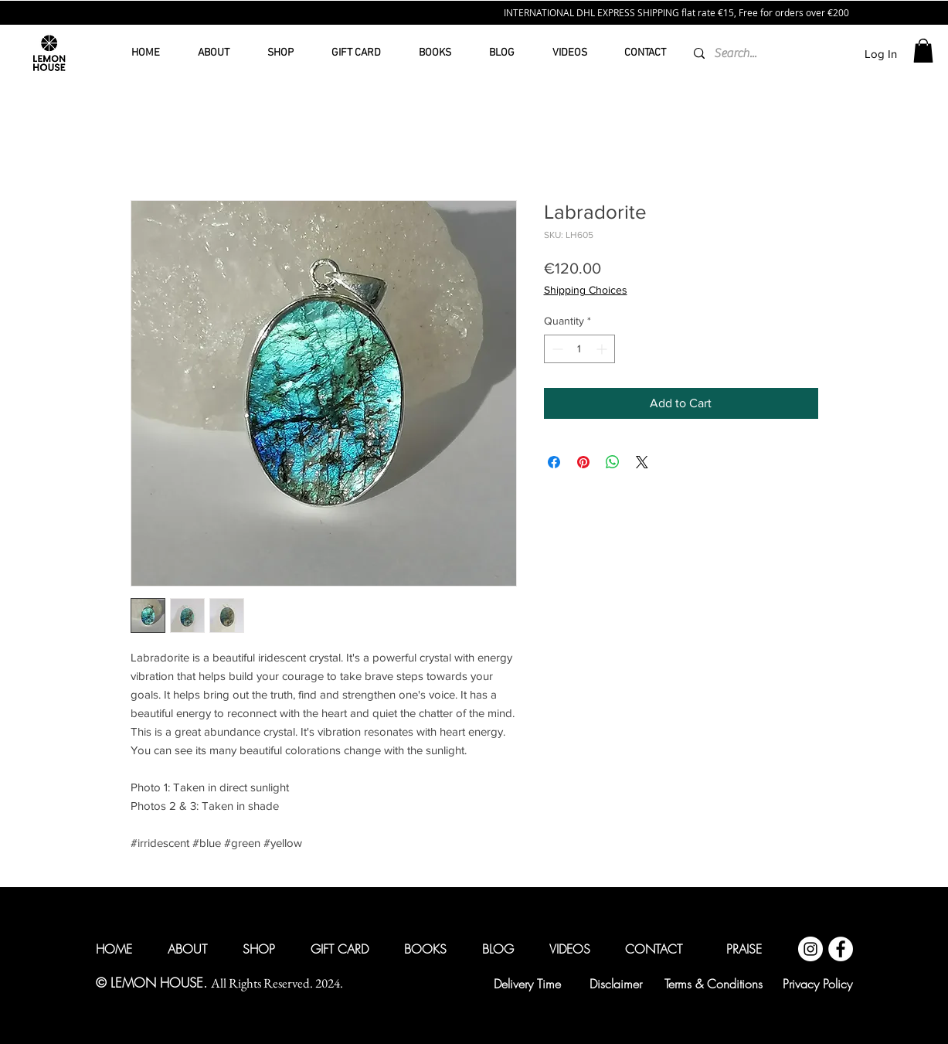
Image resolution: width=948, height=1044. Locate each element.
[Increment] (603, 348)
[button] (923, 51)
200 (841, 12)
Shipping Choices (585, 290)
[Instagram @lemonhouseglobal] (810, 949)
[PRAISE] (744, 948)
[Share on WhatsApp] (612, 462)
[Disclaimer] (616, 983)
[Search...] (736, 53)
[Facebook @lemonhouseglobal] (840, 949)
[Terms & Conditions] (713, 983)
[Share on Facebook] (554, 462)
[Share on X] (642, 462)
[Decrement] (556, 348)
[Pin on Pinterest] (583, 462)
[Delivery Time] (528, 983)
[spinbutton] (579, 348)
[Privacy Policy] (817, 983)
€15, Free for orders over (772, 12)
